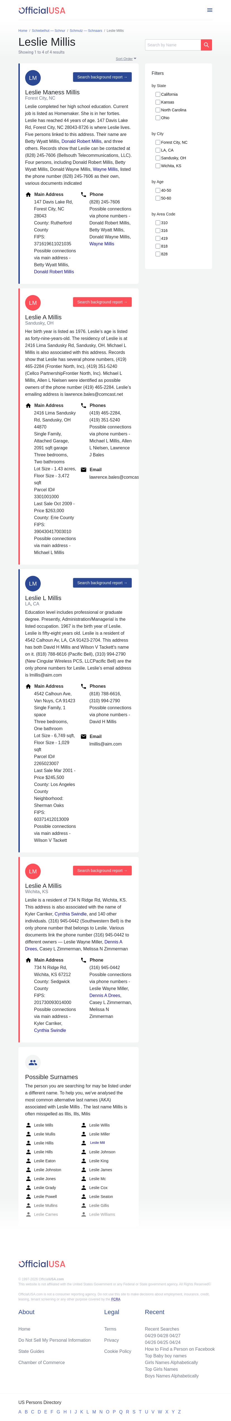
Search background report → (102, 77)
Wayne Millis (105, 169)
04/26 (150, 1342)
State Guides (31, 1351)
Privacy (111, 1340)
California (169, 94)
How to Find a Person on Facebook (180, 1349)
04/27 (175, 1335)
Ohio (165, 117)
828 (164, 254)
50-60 (166, 198)
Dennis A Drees (104, 995)
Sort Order (124, 59)
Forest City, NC (174, 142)
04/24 (175, 1342)
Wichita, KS (171, 165)
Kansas (167, 102)
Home (24, 1329)
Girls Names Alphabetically (171, 1362)
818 (164, 246)
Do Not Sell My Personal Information (54, 1340)
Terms (110, 1329)
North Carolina (173, 109)
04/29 (150, 1335)
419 (164, 238)
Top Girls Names (161, 1369)
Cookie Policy (117, 1351)
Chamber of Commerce (41, 1362)
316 (164, 230)
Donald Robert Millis (82, 141)
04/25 (162, 1342)
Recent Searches (162, 1329)
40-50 (166, 190)
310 (164, 222)
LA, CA (167, 150)
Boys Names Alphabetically (172, 1376)
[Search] (173, 45)
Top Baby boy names (165, 1355)
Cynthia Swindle (71, 914)
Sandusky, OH (173, 157)
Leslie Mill (92, 1143)
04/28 (162, 1335)
